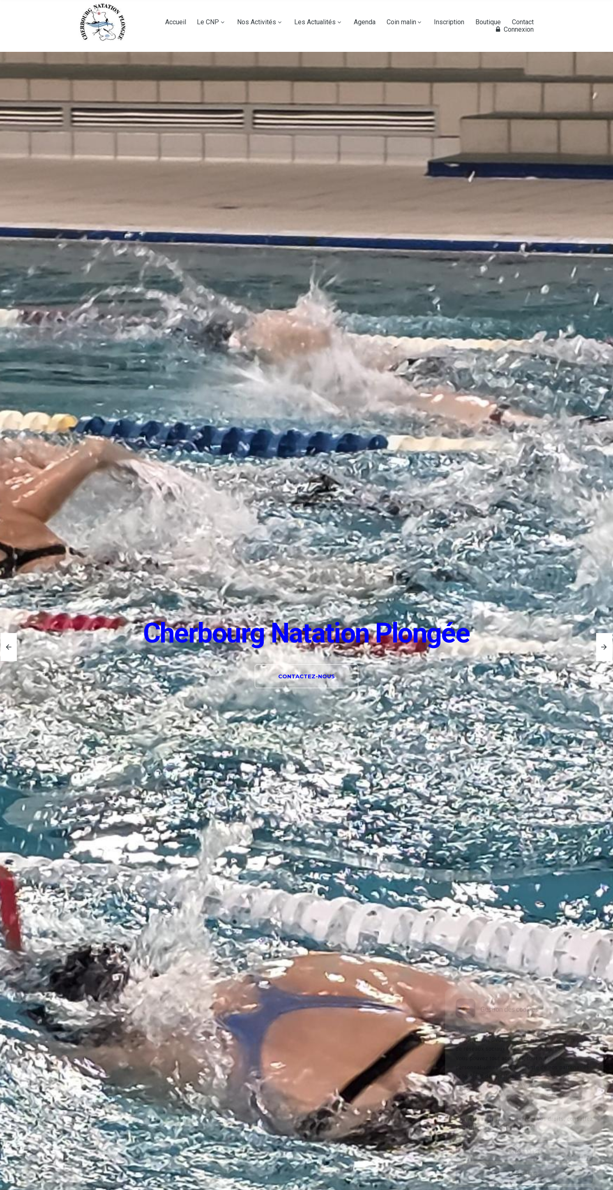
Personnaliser (524, 1114)
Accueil (175, 22)
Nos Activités (256, 22)
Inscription (449, 22)
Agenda (365, 22)
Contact (523, 22)
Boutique (488, 22)
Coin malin (401, 22)
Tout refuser (524, 1137)
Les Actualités (315, 22)
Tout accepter (524, 1160)
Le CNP (208, 22)
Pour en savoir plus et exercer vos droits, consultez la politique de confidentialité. (524, 1087)
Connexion (513, 29)
